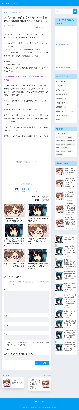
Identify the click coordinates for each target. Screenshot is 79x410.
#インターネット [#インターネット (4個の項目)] (61, 137)
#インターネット (64, 82)
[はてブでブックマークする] (29, 190)
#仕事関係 (61, 99)
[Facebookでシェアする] (23, 190)
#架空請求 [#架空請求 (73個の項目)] (71, 148)
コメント (8, 290)
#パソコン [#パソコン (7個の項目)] (60, 141)
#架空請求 (45, 197)
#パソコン (61, 86)
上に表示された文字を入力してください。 (19, 354)
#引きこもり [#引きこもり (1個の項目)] (60, 148)
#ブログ (60, 90)
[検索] (75, 11)
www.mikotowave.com (63, 68)
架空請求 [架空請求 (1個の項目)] (59, 158)
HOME (39, 402)
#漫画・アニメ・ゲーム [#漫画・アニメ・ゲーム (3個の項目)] (63, 151)
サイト (6, 334)
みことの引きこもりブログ (16, 3)
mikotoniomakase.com (63, 44)
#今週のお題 (62, 95)
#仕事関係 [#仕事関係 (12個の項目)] (71, 144)
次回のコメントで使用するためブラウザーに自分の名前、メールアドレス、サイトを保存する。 (27, 344)
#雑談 (60, 123)
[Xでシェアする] (17, 190)
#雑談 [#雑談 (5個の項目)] (70, 155)
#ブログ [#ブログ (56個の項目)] (69, 141)
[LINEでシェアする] (36, 190)
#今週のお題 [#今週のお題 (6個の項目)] (60, 144)
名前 (6, 316)
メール (7, 325)
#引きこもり (62, 103)
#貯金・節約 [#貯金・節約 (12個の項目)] (60, 155)
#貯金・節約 (62, 119)
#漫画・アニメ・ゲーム (65, 113)
